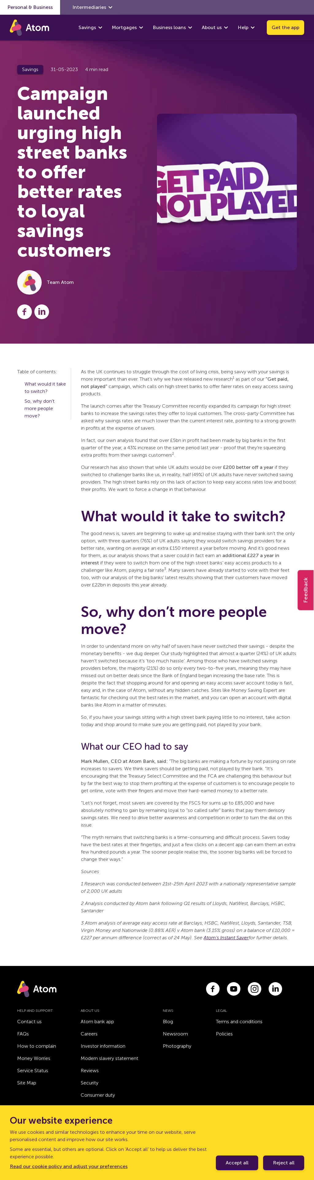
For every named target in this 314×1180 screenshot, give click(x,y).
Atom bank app (97, 1021)
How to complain (36, 1046)
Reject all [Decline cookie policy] (283, 1163)
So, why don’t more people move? (40, 408)
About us (212, 27)
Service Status (32, 1070)
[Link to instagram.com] (254, 989)
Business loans (169, 27)
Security (89, 1083)
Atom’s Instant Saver (226, 938)
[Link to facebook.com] (213, 989)
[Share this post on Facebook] (24, 311)
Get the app (285, 27)
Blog (168, 1021)
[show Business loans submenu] (190, 27)
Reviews (90, 1070)
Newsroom (175, 1034)
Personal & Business (30, 7)
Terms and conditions (239, 1021)
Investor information (103, 1046)
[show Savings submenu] (100, 27)
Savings (87, 27)
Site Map (26, 1083)
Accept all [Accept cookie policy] (237, 1163)
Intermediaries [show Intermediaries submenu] (92, 7)
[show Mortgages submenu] (141, 27)
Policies (224, 1034)
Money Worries (33, 1058)
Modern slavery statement (109, 1058)
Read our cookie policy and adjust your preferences (69, 1166)
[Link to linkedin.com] (275, 989)
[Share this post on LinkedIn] (41, 311)
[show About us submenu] (226, 27)
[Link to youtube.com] (233, 989)
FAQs (23, 1034)
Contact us (29, 1021)
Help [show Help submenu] (246, 27)
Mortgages (124, 27)
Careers (89, 1034)
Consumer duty (98, 1095)
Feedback (305, 590)
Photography (177, 1046)
